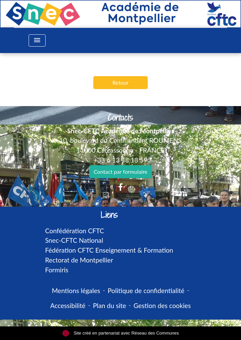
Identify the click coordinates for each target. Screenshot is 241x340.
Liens (109, 215)
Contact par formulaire (120, 171)
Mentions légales (76, 290)
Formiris (56, 270)
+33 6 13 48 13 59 (120, 160)
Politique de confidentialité (146, 290)
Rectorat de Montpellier (79, 260)
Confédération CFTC (74, 231)
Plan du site (109, 305)
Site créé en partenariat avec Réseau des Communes (120, 333)
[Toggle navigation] (37, 40)
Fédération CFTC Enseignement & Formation (109, 250)
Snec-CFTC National (74, 240)
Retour (120, 82)
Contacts (120, 118)
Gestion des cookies (162, 305)
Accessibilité (67, 305)
